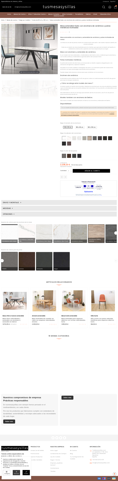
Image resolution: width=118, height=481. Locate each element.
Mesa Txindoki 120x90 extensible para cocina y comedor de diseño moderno (102, 374)
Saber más (9, 421)
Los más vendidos (36, 460)
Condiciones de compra (58, 453)
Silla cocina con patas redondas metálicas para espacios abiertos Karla (102, 320)
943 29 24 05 (6, 7)
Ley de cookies (55, 457)
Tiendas (53, 471)
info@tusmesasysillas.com (101, 463)
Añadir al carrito (92, 171)
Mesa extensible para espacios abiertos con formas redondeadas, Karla (73, 320)
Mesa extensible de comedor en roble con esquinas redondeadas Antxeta (43, 320)
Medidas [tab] (7, 208)
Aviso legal (54, 450)
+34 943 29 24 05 (98, 459)
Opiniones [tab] (8, 214)
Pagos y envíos (55, 460)
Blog (71, 453)
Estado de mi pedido (37, 450)
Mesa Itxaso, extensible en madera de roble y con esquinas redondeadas (73, 374)
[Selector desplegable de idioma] (113, 1)
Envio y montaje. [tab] (11, 202)
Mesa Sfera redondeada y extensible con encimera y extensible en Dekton (11, 320)
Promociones (35, 453)
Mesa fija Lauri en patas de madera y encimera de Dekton (15, 373)
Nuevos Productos (36, 457)
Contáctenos (54, 468)
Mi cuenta (74, 447)
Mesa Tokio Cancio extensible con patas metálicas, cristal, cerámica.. (44, 373)
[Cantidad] (69, 171)
